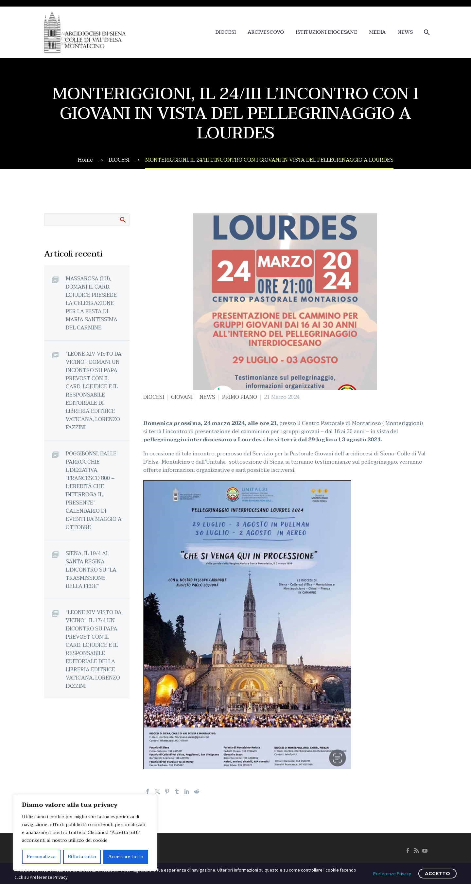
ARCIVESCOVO (266, 32)
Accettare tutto (125, 856)
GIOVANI (182, 397)
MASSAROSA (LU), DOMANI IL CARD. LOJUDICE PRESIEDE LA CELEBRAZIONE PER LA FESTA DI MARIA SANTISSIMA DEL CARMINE (91, 303)
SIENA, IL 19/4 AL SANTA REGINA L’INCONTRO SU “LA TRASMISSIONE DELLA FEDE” (91, 570)
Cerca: (122, 219)
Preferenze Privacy (392, 873)
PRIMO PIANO (239, 397)
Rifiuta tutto (82, 856)
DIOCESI (225, 32)
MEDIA (377, 32)
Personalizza (41, 856)
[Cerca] (426, 32)
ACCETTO (437, 873)
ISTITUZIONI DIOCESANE (326, 32)
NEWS (405, 32)
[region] (85, 832)
